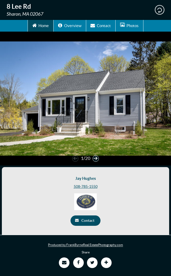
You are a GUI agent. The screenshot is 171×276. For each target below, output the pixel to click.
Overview (69, 25)
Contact (100, 25)
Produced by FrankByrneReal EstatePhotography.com (85, 245)
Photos (129, 25)
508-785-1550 (86, 186)
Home (40, 25)
